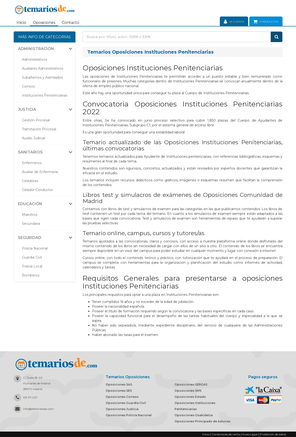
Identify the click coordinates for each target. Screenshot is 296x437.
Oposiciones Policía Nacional (129, 415)
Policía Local (32, 266)
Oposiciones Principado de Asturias (202, 421)
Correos (28, 86)
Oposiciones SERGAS (191, 384)
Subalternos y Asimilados (42, 77)
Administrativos (34, 59)
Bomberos (30, 275)
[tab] (44, 49)
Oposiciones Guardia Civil (126, 403)
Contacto (70, 22)
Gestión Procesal (36, 120)
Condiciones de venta (226, 434)
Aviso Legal (250, 434)
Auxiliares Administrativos (42, 68)
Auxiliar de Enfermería (40, 172)
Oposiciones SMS (188, 390)
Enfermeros (32, 163)
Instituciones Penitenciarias (44, 95)
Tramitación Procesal (39, 129)
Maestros (29, 214)
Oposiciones (44, 22)
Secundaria (31, 223)
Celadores (30, 181)
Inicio (21, 22)
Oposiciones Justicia (122, 409)
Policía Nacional (35, 248)
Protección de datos (273, 434)
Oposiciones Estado (190, 397)
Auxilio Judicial (33, 138)
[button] (46, 49)
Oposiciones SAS (119, 384)
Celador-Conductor (37, 190)
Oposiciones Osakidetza (194, 415)
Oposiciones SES (119, 390)
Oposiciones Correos (122, 397)
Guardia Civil (32, 257)
